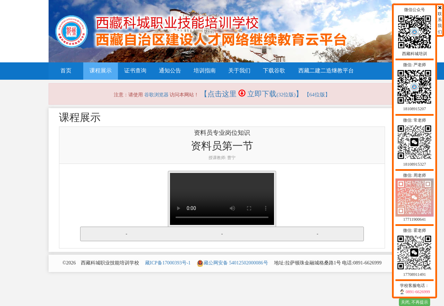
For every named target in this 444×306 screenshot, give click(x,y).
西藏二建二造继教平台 (326, 70)
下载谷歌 (274, 70)
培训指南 (205, 70)
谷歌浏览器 (156, 94)
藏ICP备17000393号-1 (167, 262)
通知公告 (170, 70)
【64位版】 (317, 94)
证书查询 (135, 70)
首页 (65, 70)
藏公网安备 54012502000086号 (232, 262)
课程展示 (100, 70)
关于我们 (239, 70)
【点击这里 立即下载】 (251, 94)
